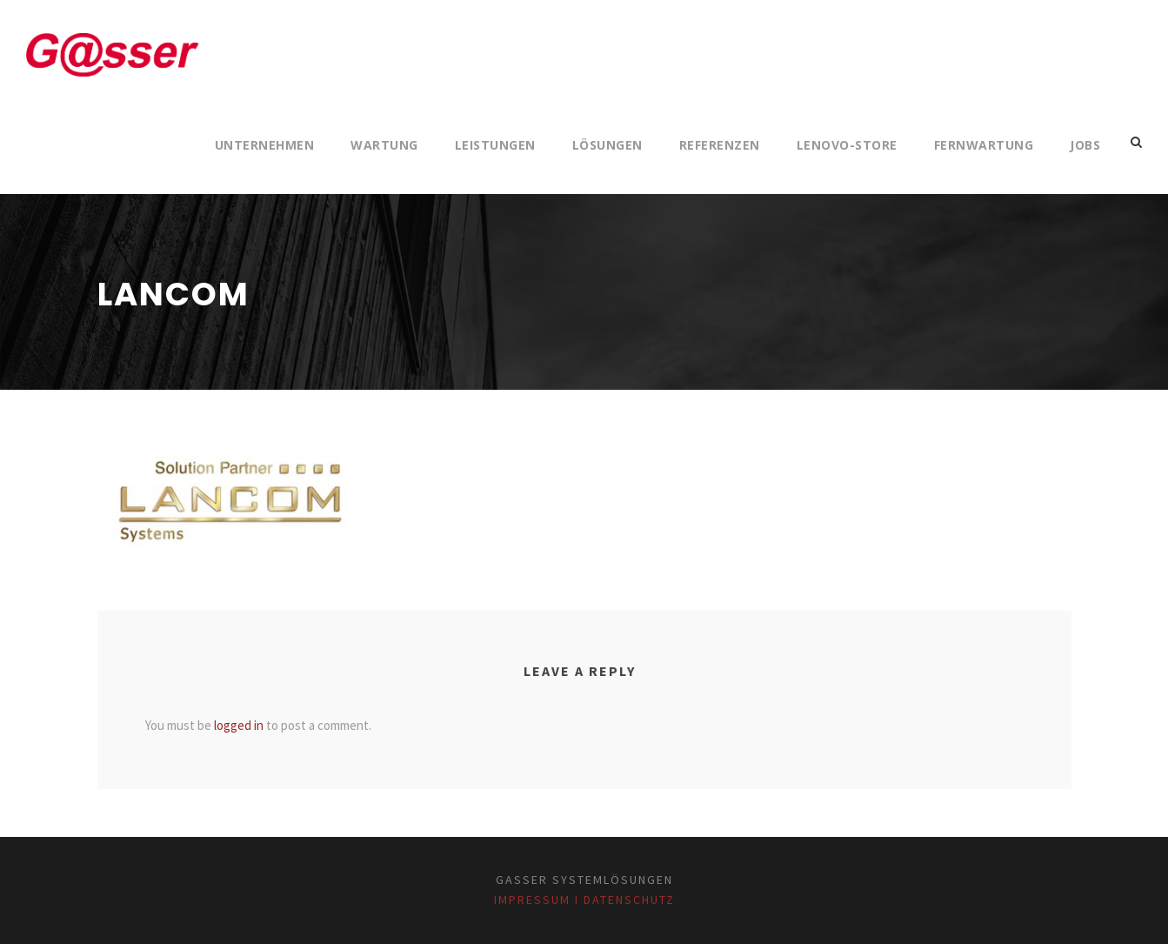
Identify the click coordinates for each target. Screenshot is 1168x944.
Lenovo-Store (847, 145)
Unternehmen (265, 145)
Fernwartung (984, 145)
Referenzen (719, 145)
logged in (239, 725)
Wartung (384, 145)
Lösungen (607, 145)
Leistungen (495, 145)
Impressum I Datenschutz (584, 899)
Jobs (1085, 145)
